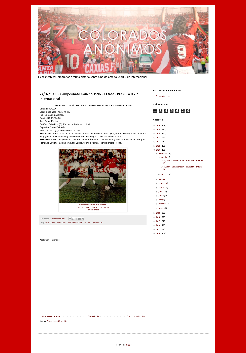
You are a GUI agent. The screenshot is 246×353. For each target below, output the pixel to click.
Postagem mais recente (50, 316)
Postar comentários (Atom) (58, 321)
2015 (158, 229)
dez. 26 (164, 157)
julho (161, 192)
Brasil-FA (48, 223)
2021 (158, 146)
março (161, 200)
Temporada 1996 (96, 223)
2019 (158, 213)
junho (161, 196)
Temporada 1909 (162, 96)
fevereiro (163, 204)
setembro (163, 184)
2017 (158, 221)
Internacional (77, 223)
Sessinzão (86, 223)
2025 (158, 130)
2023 (158, 138)
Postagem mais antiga (136, 316)
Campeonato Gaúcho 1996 (61, 223)
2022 (158, 142)
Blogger (129, 345)
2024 (158, 134)
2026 (158, 126)
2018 (158, 217)
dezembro (163, 154)
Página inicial (93, 316)
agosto (162, 188)
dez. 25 (164, 174)
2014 (158, 233)
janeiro (162, 208)
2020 (158, 150)
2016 (158, 225)
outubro (162, 180)
